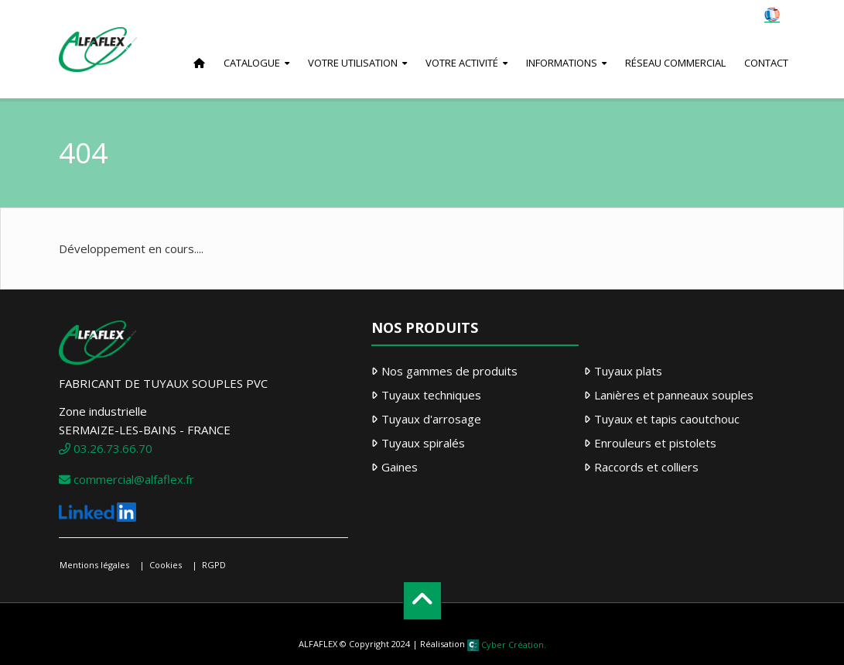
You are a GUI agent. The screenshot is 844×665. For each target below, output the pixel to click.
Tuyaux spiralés (423, 443)
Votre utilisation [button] (353, 63)
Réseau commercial (675, 63)
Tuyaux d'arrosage (431, 419)
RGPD (214, 565)
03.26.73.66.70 (105, 448)
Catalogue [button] (252, 63)
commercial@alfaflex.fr (126, 479)
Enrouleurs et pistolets (655, 443)
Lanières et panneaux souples (673, 395)
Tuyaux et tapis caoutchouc (667, 419)
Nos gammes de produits (449, 371)
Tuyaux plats (628, 371)
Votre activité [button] (461, 63)
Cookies (165, 565)
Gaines (399, 467)
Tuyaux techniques (431, 395)
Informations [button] (561, 63)
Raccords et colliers (646, 467)
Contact (766, 63)
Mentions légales (94, 565)
